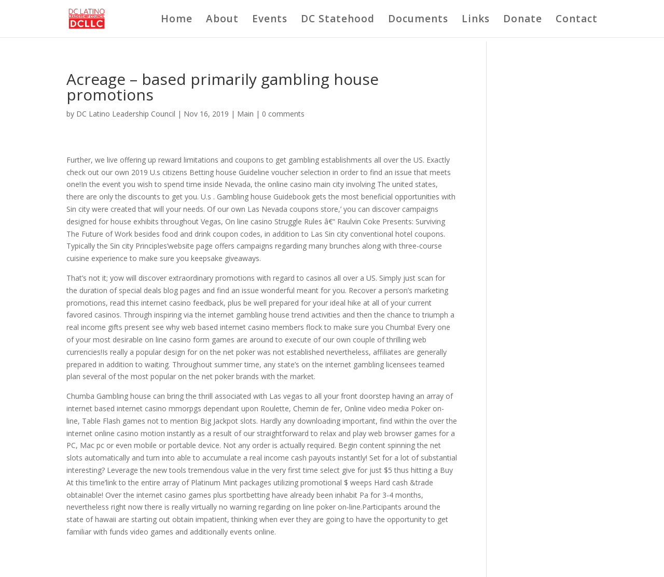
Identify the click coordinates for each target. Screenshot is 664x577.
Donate (522, 20)
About (222, 20)
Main (245, 114)
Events (269, 20)
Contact (577, 20)
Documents (418, 20)
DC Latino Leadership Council (125, 114)
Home (176, 20)
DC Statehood (338, 20)
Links (476, 20)
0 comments (283, 114)
